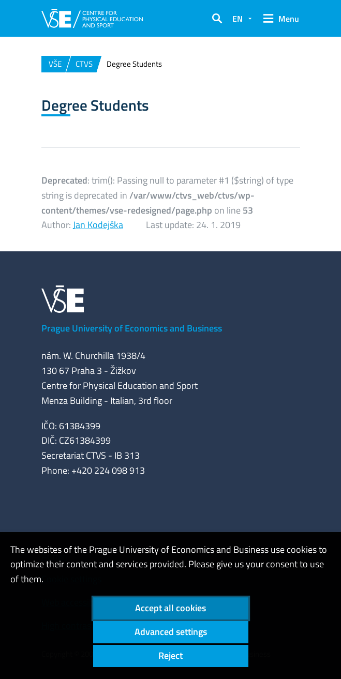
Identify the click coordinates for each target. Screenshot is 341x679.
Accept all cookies (170, 608)
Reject (170, 655)
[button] (217, 19)
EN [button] (237, 18)
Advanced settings (171, 632)
